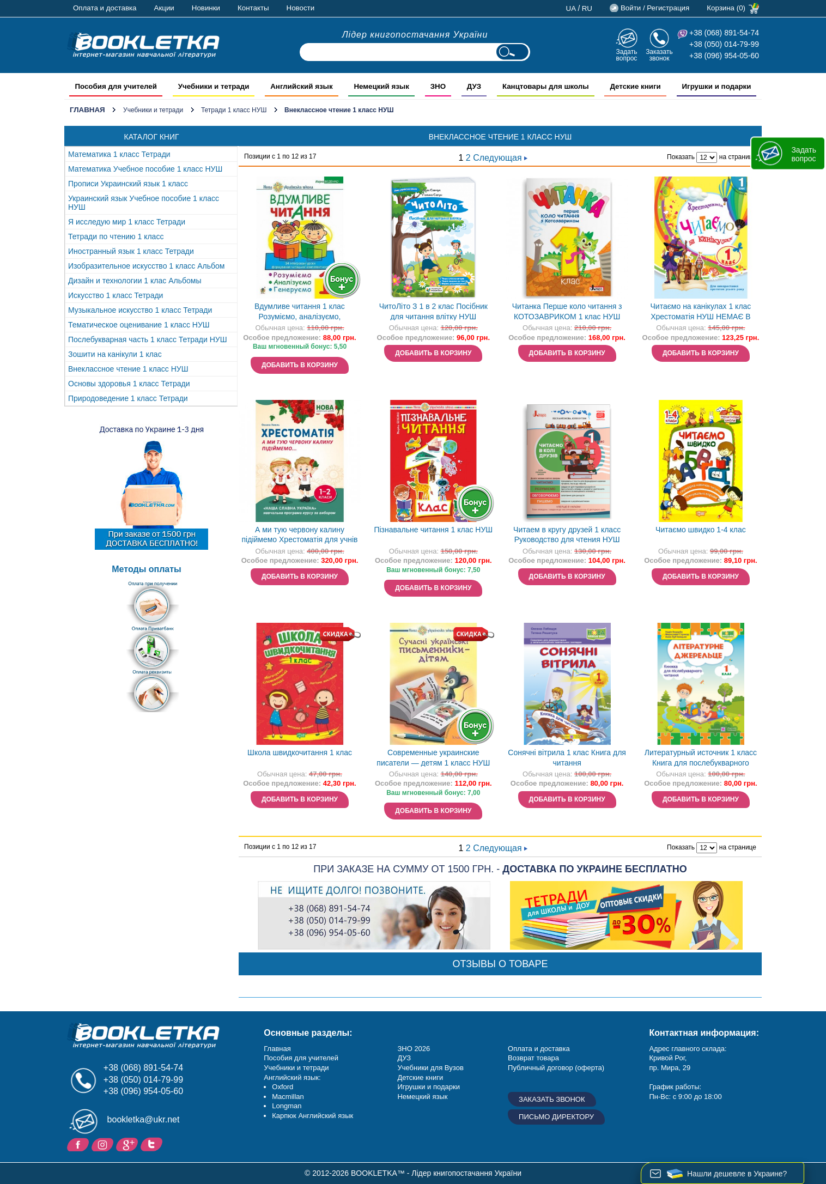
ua (571, 8)
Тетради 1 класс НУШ (234, 110)
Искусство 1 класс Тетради (115, 295)
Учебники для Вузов (430, 1068)
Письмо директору (556, 1117)
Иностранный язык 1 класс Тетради (131, 251)
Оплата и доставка (105, 8)
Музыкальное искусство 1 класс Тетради (140, 310)
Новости (301, 8)
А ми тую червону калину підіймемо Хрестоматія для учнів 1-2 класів (300, 536)
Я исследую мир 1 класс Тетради (126, 221)
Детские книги (420, 1077)
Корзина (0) (726, 8)
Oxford (282, 1087)
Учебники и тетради (153, 110)
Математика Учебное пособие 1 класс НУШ (145, 169)
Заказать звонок (659, 55)
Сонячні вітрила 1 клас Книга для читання (567, 757)
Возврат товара (533, 1058)
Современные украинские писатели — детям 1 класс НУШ (433, 757)
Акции (164, 8)
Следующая (500, 157)
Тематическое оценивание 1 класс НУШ (139, 324)
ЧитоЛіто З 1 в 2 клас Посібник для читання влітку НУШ (433, 311)
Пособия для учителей (301, 1058)
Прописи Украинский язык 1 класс (128, 183)
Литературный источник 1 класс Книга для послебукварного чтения (701, 758)
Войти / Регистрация (655, 8)
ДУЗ (404, 1058)
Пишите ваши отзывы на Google (128, 1143)
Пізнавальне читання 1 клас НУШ (433, 529)
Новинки (206, 8)
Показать (681, 157)
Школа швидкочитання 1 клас (299, 752)
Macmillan (288, 1096)
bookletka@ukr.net (143, 1119)
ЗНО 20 (409, 1049)
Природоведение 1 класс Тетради (128, 398)
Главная (87, 110)
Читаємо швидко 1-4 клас (700, 529)
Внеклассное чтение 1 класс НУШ (128, 369)
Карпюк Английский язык (312, 1116)
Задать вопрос (626, 55)
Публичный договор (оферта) (556, 1068)
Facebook (79, 1143)
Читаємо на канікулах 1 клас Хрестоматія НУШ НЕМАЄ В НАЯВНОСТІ (701, 312)
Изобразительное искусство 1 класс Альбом (146, 266)
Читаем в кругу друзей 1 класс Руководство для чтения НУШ (567, 534)
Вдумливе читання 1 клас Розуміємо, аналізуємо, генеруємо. (299, 312)
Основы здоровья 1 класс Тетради (129, 383)
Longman (286, 1106)
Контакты (253, 8)
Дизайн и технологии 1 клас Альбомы (134, 280)
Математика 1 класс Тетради (119, 154)
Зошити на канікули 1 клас (115, 354)
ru (587, 8)
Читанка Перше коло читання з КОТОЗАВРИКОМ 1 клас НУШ (567, 311)
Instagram (104, 1143)
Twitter (153, 1143)
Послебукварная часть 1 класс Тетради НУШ (147, 339)
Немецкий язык (422, 1096)
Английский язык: (292, 1077)
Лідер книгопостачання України (415, 34)
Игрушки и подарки (428, 1087)
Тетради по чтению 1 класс (115, 236)
